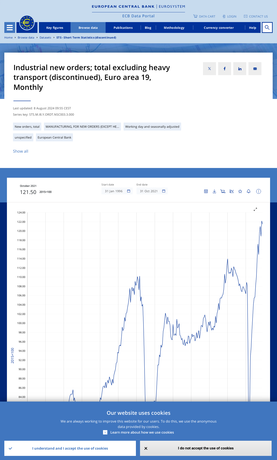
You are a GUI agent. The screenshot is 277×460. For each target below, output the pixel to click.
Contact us (258, 16)
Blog (148, 28)
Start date (107, 184)
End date (142, 184)
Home (8, 37)
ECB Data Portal (138, 15)
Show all (20, 151)
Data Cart (207, 16)
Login (232, 16)
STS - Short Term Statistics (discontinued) (86, 37)
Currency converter (219, 28)
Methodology (174, 28)
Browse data (88, 28)
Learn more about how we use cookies (142, 432)
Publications (123, 28)
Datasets (45, 37)
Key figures (54, 28)
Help (252, 28)
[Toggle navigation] (9, 27)
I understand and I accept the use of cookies (70, 448)
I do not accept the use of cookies (206, 448)
